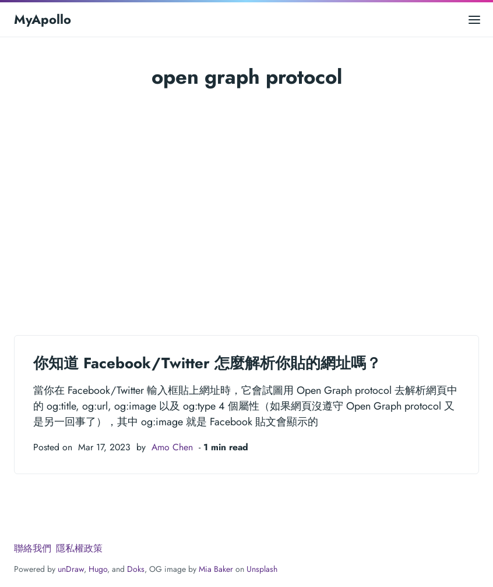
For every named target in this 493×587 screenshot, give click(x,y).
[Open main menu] (474, 19)
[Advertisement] (246, 199)
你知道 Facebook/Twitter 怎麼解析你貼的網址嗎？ (207, 363)
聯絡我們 (32, 548)
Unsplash (261, 569)
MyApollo (42, 19)
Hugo (98, 569)
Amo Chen (172, 447)
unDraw (71, 569)
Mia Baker (216, 569)
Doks (136, 569)
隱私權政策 (79, 548)
